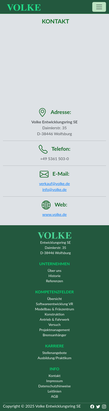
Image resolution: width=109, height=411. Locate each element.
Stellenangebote (54, 353)
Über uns (54, 270)
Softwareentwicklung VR (54, 304)
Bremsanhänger (54, 335)
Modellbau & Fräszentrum (54, 309)
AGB (54, 396)
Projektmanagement (54, 330)
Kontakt (55, 376)
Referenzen (54, 281)
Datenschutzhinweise (54, 386)
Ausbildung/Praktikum (54, 358)
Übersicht (54, 299)
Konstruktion (54, 314)
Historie (55, 276)
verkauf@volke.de (54, 183)
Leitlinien (54, 391)
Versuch (54, 324)
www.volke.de (54, 214)
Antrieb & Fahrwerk (54, 319)
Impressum (54, 381)
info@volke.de (54, 189)
